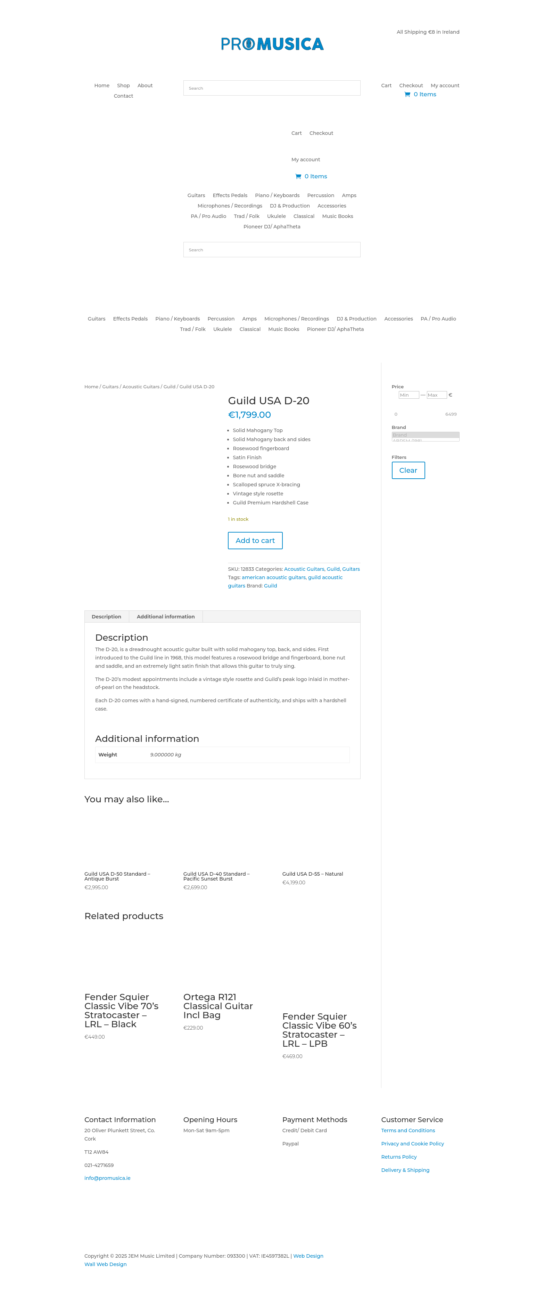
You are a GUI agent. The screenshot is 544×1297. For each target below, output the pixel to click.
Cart (386, 86)
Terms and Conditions (408, 1130)
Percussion (321, 195)
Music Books (337, 216)
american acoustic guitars (274, 577)
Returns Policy (399, 1157)
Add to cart (255, 540)
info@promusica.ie (107, 1178)
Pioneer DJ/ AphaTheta (272, 227)
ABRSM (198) (425, 441)
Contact (123, 96)
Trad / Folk (246, 216)
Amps (349, 195)
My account (445, 86)
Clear (408, 470)
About (145, 86)
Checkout (411, 86)
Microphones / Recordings (230, 206)
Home (102, 86)
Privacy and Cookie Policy (412, 1144)
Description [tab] (106, 617)
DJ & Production (290, 206)
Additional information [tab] (166, 617)
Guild (170, 386)
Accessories (332, 206)
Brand (425, 435)
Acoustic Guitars (141, 386)
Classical (304, 216)
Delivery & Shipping (405, 1170)
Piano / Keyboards (277, 195)
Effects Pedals (230, 195)
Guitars (196, 195)
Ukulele (276, 216)
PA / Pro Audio (208, 216)
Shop (123, 86)
